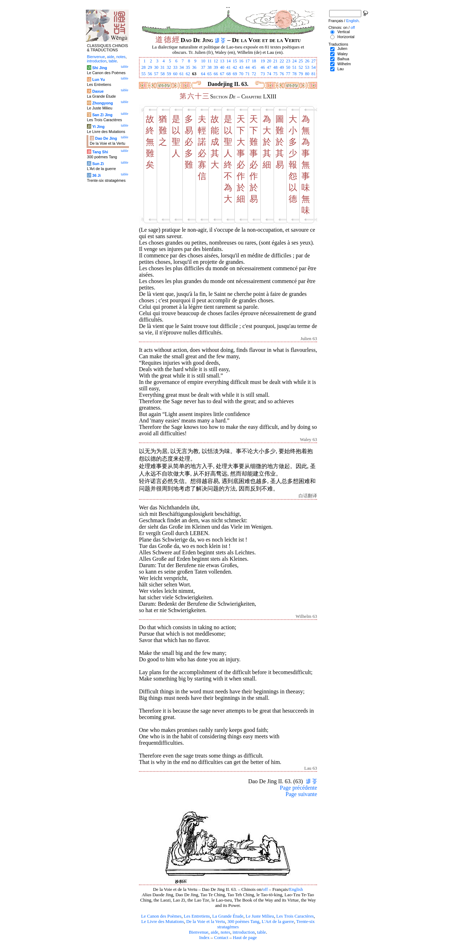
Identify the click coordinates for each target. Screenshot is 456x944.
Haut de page (245, 937)
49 (282, 67)
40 (222, 67)
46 (262, 67)
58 (162, 73)
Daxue (98, 91)
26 (307, 60)
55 (143, 73)
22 (282, 60)
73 (262, 73)
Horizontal (345, 37)
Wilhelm (344, 64)
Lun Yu (98, 79)
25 (301, 60)
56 (150, 73)
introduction (244, 932)
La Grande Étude (227, 916)
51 (294, 67)
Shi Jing (99, 68)
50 (288, 67)
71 (247, 73)
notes (225, 932)
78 (294, 73)
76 (282, 73)
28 (143, 67)
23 (288, 60)
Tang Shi (100, 152)
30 (156, 67)
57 (156, 73)
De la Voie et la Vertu (205, 921)
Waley (342, 54)
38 (209, 67)
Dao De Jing (106, 138)
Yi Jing (98, 126)
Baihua (343, 59)
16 (241, 60)
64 (203, 73)
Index (204, 937)
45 (254, 67)
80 (307, 73)
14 (228, 60)
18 (254, 60)
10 (203, 60)
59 (169, 73)
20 (269, 60)
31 (162, 67)
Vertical (343, 32)
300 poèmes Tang (243, 921)
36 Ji (96, 175)
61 (182, 73)
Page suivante (301, 794)
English (296, 889)
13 (222, 60)
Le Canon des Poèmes (161, 916)
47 (269, 67)
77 (288, 73)
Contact (221, 937)
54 (313, 67)
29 (150, 67)
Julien (342, 48)
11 (209, 60)
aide (214, 932)
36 (194, 67)
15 (235, 60)
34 (182, 67)
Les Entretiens (197, 916)
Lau (340, 69)
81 (313, 73)
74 (269, 73)
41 (228, 67)
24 (294, 60)
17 (247, 60)
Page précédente (298, 788)
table (261, 932)
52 (301, 67)
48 (275, 67)
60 (175, 73)
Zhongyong (102, 103)
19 (262, 60)
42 (235, 67)
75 (275, 73)
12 (216, 60)
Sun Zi (98, 163)
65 (209, 73)
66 (216, 73)
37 (203, 67)
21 (275, 60)
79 (301, 73)
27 (313, 60)
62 (188, 73)
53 (307, 67)
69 (235, 73)
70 (241, 73)
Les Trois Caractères (295, 916)
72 (254, 73)
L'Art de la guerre (277, 921)
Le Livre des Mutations (162, 921)
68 (228, 73)
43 (241, 67)
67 (222, 73)
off (265, 889)
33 (175, 67)
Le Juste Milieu (260, 916)
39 (216, 67)
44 (247, 67)
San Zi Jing (102, 115)
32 (169, 67)
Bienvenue (198, 932)
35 (188, 67)
